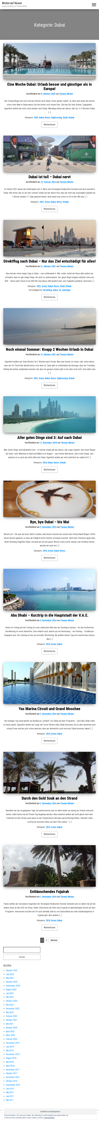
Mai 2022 (10, 1012)
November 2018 (12, 1054)
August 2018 (11, 1058)
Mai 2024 (10, 997)
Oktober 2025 (11, 970)
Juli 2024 (9, 993)
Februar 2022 (11, 1016)
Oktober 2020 (11, 1027)
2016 (45, 550)
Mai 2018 (10, 1062)
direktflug (47, 290)
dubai (55, 290)
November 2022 (12, 1008)
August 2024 (11, 989)
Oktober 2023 (11, 1001)
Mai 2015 (10, 1092)
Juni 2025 (10, 974)
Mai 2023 (10, 1004)
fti (60, 290)
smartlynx (66, 290)
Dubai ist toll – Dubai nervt (50, 177)
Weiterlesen (49, 124)
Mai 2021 (10, 1024)
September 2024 (13, 985)
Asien (47, 202)
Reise (47, 117)
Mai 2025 (10, 978)
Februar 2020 (11, 1039)
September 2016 (13, 1085)
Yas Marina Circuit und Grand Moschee (49, 708)
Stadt (65, 117)
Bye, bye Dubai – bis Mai (49, 522)
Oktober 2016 (11, 1081)
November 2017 (12, 1069)
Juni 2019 (10, 1046)
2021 (42, 202)
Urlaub (71, 117)
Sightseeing (56, 117)
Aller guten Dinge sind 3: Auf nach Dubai (49, 437)
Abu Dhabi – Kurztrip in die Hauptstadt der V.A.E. (49, 615)
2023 (36, 117)
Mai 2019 (10, 1050)
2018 (45, 462)
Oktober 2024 (11, 982)
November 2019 (12, 1043)
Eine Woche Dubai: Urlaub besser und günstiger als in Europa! (49, 86)
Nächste (54, 940)
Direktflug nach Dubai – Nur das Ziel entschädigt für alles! (49, 261)
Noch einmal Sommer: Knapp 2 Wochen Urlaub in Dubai (49, 349)
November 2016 (12, 1077)
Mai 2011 (10, 1100)
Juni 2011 (10, 1096)
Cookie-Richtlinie (49, 1118)
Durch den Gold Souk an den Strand (49, 798)
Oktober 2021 (11, 1020)
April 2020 (10, 1031)
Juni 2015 (10, 1088)
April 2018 (10, 1066)
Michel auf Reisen (12, 3)
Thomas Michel (66, 94)
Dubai (41, 117)
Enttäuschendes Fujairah (49, 891)
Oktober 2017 (11, 1073)
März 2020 (10, 1035)
